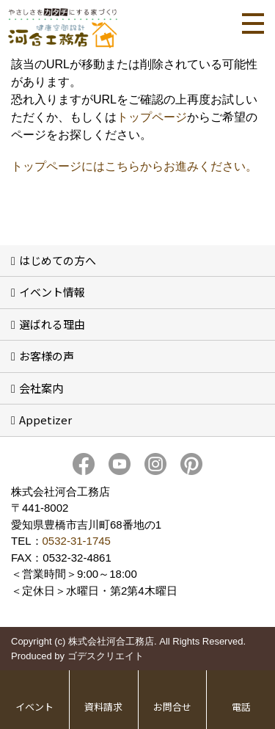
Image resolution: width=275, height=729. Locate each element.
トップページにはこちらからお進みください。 (134, 166)
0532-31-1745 (77, 540)
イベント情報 (52, 292)
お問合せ (172, 707)
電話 (241, 707)
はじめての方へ (57, 260)
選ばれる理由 (52, 324)
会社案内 (41, 388)
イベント (34, 707)
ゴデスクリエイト (105, 655)
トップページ (152, 117)
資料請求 (103, 707)
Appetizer (45, 419)
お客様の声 (46, 355)
